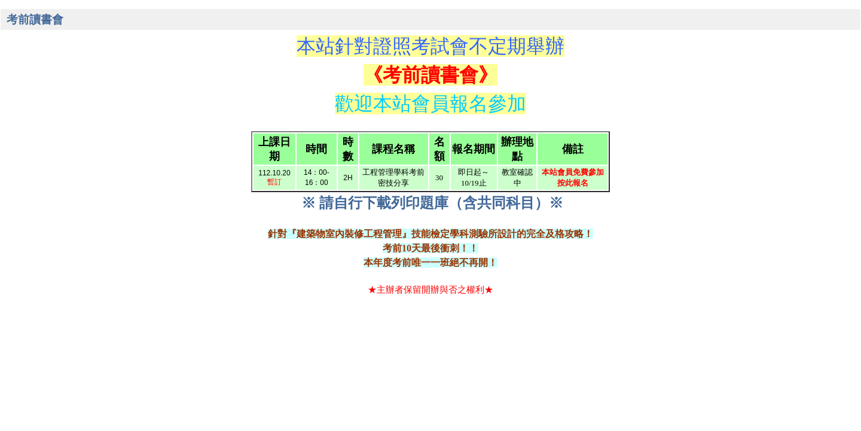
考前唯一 (411, 262)
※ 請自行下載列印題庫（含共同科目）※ (432, 203)
